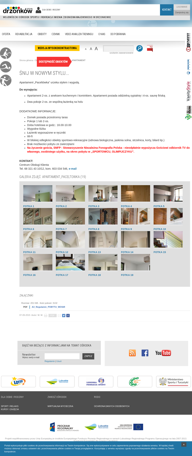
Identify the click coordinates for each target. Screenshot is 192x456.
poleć (59, 315)
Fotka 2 (61, 206)
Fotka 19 (127, 275)
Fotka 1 (28, 206)
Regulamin (50, 361)
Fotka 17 (62, 275)
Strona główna (26, 60)
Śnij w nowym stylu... (44, 73)
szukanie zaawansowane (121, 53)
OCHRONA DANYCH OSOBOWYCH (111, 406)
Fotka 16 (29, 275)
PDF (52, 315)
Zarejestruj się (182, 12)
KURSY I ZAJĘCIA (10, 409)
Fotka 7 (61, 229)
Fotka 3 (93, 206)
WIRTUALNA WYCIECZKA (60, 406)
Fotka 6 (28, 229)
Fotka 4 (126, 206)
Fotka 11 (29, 252)
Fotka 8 (93, 229)
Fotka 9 (126, 229)
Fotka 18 (94, 275)
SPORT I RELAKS (9, 406)
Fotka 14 (127, 252)
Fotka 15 (160, 252)
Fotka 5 (159, 206)
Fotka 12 (62, 252)
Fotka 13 (94, 252)
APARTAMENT (78, 60)
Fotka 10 (160, 229)
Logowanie (181, 7)
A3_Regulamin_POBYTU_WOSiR (43, 307)
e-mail (73, 168)
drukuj (45, 315)
